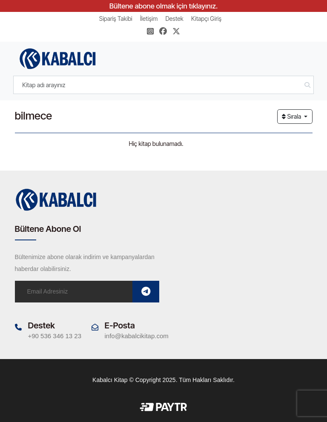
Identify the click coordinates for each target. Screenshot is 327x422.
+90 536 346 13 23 (55, 335)
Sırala (292, 116)
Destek (174, 18)
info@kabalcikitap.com (137, 335)
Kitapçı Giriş (206, 18)
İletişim (149, 18)
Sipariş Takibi (115, 18)
